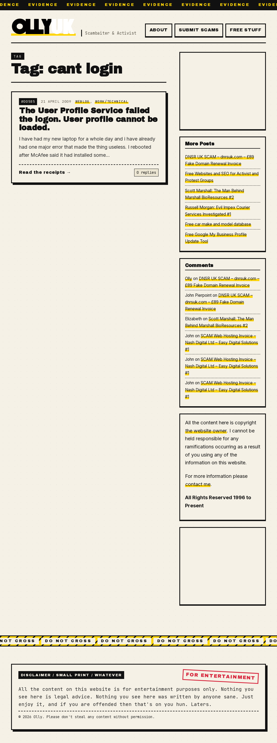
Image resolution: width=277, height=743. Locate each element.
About (159, 30)
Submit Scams (199, 30)
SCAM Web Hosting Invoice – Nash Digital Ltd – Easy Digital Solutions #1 (221, 342)
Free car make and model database (218, 224)
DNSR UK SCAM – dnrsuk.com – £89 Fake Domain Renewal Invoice (219, 302)
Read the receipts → (45, 172)
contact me (197, 484)
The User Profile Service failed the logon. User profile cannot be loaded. (88, 119)
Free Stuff (245, 30)
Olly (188, 278)
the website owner (206, 431)
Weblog (82, 101)
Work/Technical (111, 101)
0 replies (146, 172)
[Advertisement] (222, 91)
